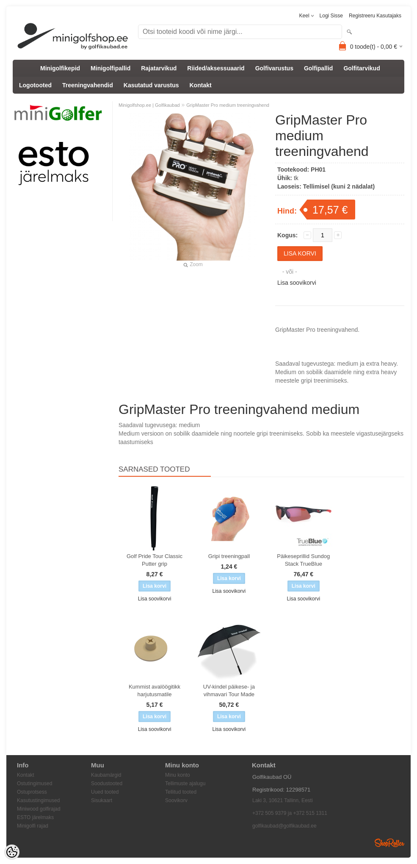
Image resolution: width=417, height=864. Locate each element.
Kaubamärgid (106, 775)
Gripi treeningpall (229, 556)
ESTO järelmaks (35, 817)
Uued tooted (105, 792)
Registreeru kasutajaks (375, 16)
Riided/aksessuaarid (215, 68)
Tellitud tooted (180, 792)
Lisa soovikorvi (296, 282)
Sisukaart (101, 800)
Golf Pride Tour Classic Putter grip (154, 560)
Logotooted (35, 85)
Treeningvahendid (87, 85)
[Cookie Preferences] (11, 852)
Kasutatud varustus (151, 85)
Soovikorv (176, 800)
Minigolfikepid (60, 68)
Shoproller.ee (389, 843)
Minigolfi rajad (32, 826)
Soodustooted (106, 783)
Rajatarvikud (159, 68)
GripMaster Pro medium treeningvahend (227, 105)
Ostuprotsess (32, 792)
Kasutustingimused (38, 800)
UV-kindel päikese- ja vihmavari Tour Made (229, 690)
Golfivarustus (274, 68)
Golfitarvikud (361, 68)
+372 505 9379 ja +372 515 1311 (289, 813)
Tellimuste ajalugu (185, 783)
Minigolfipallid (110, 68)
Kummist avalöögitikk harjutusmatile (154, 690)
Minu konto (177, 775)
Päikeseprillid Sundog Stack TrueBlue (303, 560)
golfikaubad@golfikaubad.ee (284, 826)
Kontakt (201, 85)
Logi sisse (331, 16)
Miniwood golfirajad (39, 809)
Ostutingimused (34, 783)
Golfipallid (318, 68)
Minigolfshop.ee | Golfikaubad (149, 105)
